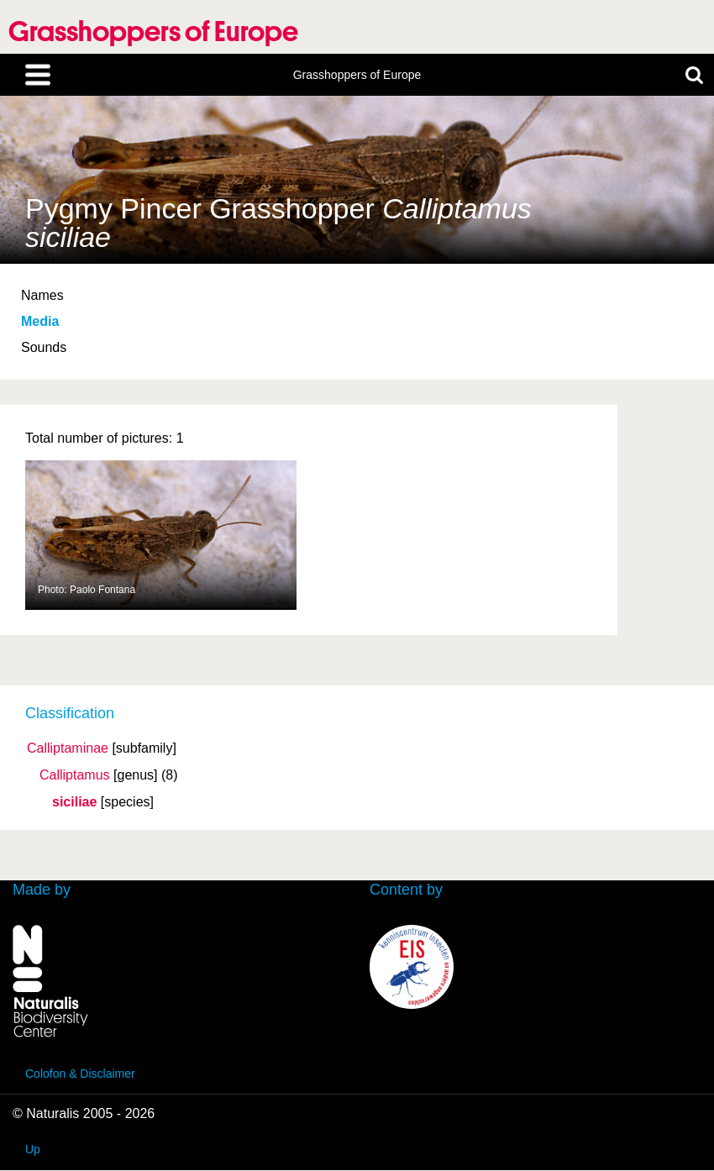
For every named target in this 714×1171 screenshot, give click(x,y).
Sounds (43, 347)
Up (32, 1149)
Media (40, 321)
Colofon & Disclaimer (80, 1073)
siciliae (74, 802)
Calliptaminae (67, 748)
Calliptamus (74, 775)
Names (42, 295)
